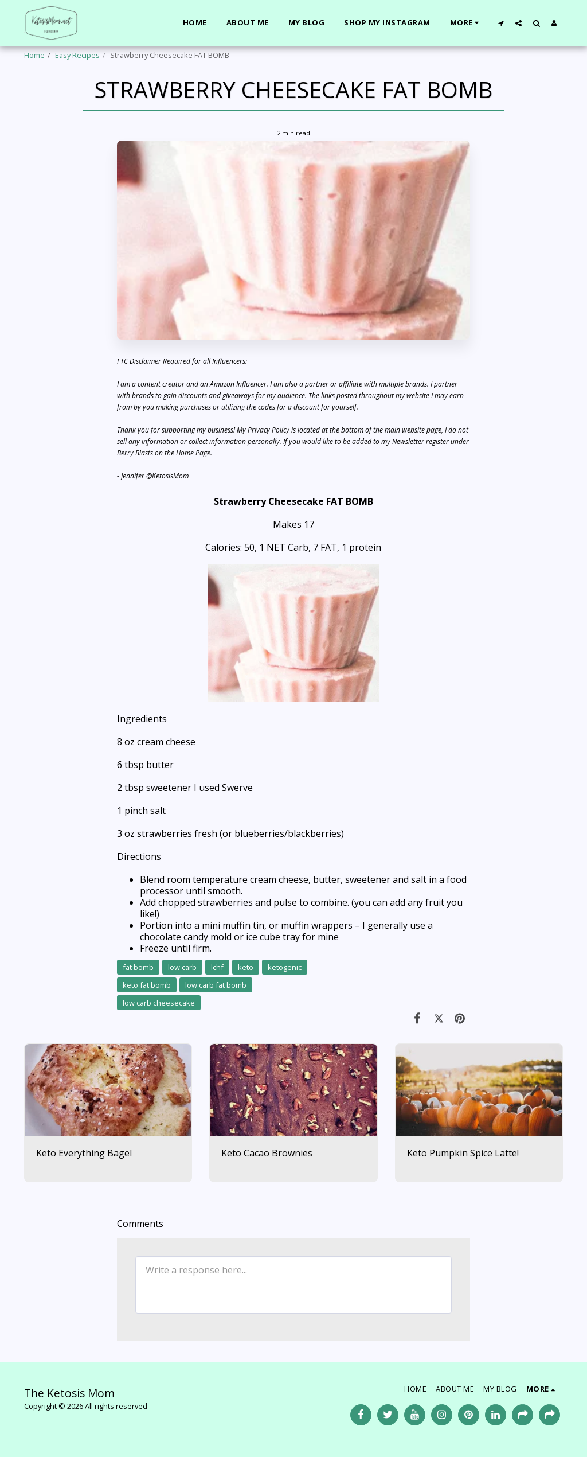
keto (245, 967)
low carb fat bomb (215, 985)
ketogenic (285, 967)
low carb (182, 967)
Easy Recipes (77, 55)
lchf (217, 967)
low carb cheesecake (159, 1003)
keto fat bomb (147, 985)
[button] (500, 23)
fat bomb (138, 967)
